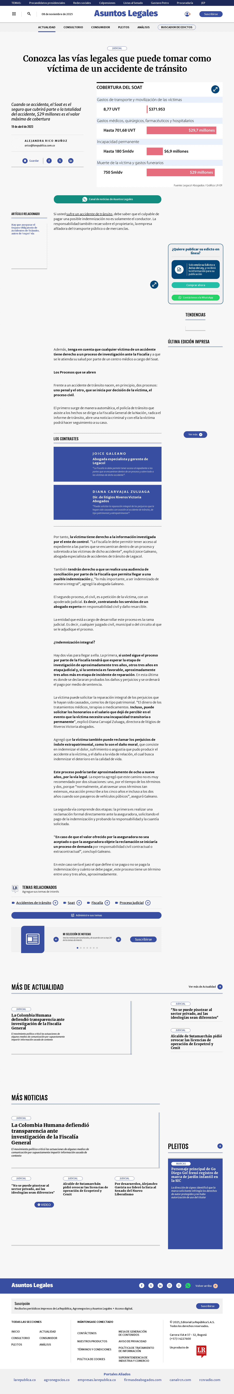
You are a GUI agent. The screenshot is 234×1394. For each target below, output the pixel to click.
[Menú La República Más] (14, 14)
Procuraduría (185, 3)
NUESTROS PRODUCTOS (92, 1341)
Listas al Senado (133, 3)
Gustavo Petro (160, 3)
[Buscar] (29, 14)
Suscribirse (211, 14)
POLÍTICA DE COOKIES (91, 1359)
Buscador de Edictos (176, 27)
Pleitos (178, 1146)
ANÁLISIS (143, 27)
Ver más (195, 434)
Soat (71, 903)
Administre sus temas (86, 915)
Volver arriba (206, 1286)
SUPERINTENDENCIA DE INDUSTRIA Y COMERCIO (134, 1359)
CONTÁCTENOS (87, 1333)
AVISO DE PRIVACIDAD (132, 1341)
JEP (203, 3)
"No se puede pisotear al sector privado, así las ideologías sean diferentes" (194, 1014)
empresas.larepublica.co (97, 1380)
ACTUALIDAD (46, 27)
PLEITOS (123, 27)
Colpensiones (107, 3)
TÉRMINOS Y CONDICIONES (94, 1349)
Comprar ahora (195, 285)
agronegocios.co (57, 1380)
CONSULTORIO (73, 27)
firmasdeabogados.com (143, 1380)
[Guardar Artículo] (30, 161)
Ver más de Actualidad (206, 986)
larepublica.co (25, 1380)
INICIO (15, 1331)
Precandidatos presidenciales (47, 3)
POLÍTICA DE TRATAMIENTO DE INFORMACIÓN (136, 1349)
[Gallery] (87, 937)
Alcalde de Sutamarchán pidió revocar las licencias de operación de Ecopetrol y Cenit (196, 1042)
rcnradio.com (209, 1380)
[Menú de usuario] (187, 14)
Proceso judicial (132, 903)
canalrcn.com (180, 1380)
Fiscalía (97, 903)
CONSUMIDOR (100, 27)
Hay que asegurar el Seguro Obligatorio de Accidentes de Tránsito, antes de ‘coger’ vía (25, 229)
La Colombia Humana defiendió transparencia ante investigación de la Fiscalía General (38, 1021)
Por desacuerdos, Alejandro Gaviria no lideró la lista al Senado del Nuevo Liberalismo (136, 1189)
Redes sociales (82, 3)
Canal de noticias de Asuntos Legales (107, 199)
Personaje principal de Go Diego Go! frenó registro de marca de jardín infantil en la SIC (194, 1175)
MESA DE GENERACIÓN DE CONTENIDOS (133, 1333)
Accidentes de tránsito (33, 903)
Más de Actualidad (37, 987)
